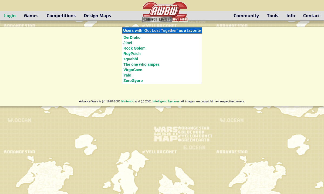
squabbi (130, 59)
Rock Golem (134, 48)
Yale (127, 75)
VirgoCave (132, 70)
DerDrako (131, 37)
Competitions (61, 16)
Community (246, 16)
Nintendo (127, 101)
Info (290, 16)
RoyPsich (132, 53)
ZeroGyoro (133, 80)
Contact (311, 16)
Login (10, 16)
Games (31, 16)
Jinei (127, 43)
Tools (272, 16)
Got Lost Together (160, 30)
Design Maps (97, 16)
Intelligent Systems (166, 101)
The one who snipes (141, 64)
